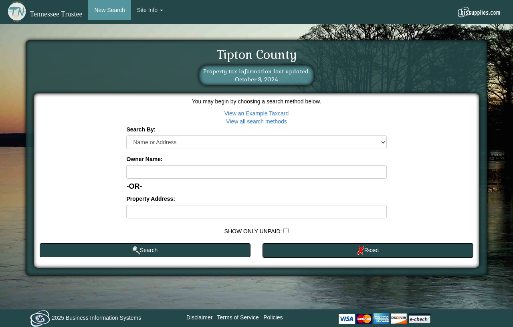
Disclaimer (199, 317)
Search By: (141, 129)
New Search (109, 10)
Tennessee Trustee (44, 14)
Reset (368, 250)
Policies (273, 317)
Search (145, 250)
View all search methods (256, 121)
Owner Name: (144, 159)
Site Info (150, 10)
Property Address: (150, 199)
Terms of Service (238, 317)
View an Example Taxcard (256, 113)
